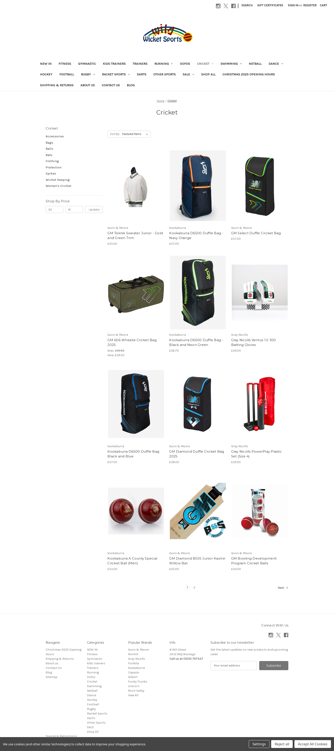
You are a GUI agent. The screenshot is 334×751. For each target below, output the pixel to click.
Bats (49, 155)
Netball (255, 64)
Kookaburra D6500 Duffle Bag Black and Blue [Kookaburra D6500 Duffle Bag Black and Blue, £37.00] (133, 454)
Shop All (208, 74)
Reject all (282, 744)
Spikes (51, 173)
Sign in (293, 5)
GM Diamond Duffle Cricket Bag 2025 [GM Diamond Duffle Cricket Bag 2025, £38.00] (196, 454)
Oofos (185, 64)
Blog (131, 85)
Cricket (205, 64)
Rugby (88, 74)
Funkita (133, 663)
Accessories (55, 136)
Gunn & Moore (138, 649)
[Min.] (54, 209)
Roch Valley (136, 691)
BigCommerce (68, 736)
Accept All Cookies (312, 744)
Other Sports (164, 74)
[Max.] (74, 209)
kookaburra (136, 668)
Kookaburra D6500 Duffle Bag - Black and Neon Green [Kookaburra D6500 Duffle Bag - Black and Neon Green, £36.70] (196, 342)
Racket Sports (116, 74)
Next (283, 588)
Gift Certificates (270, 5)
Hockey (46, 74)
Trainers (140, 64)
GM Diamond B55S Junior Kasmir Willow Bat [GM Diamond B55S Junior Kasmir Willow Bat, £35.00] (197, 560)
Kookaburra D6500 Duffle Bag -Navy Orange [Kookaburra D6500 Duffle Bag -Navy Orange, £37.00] (196, 235)
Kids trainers (114, 64)
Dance (276, 64)
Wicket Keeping (58, 180)
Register (310, 5)
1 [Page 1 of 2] (187, 587)
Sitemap (51, 677)
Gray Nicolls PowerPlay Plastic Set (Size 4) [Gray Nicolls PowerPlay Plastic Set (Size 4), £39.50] (256, 454)
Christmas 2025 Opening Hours (248, 74)
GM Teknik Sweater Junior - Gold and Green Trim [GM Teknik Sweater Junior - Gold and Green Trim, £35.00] (135, 235)
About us (87, 85)
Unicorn (133, 686)
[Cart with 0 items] (323, 5)
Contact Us (111, 85)
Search (246, 5)
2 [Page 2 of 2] (194, 587)
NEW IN (46, 64)
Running (163, 64)
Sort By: (115, 134)
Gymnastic (87, 64)
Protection (54, 167)
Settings (259, 744)
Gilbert (133, 677)
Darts (141, 74)
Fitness (64, 64)
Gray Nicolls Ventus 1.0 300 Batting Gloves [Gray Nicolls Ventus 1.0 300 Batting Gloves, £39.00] (253, 342)
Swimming (231, 64)
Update (94, 209)
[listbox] (136, 134)
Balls (49, 149)
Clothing (52, 161)
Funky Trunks (137, 681)
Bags (49, 143)
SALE (188, 74)
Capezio (133, 672)
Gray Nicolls (136, 659)
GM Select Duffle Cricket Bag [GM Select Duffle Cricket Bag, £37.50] (256, 233)
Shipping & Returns (56, 85)
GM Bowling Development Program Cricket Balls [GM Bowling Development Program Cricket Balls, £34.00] (254, 560)
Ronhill (133, 654)
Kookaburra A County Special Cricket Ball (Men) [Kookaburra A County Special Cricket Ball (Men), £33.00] (132, 560)
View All (133, 695)
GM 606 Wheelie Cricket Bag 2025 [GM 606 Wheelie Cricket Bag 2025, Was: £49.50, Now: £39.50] (132, 342)
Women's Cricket (58, 186)
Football (66, 74)
